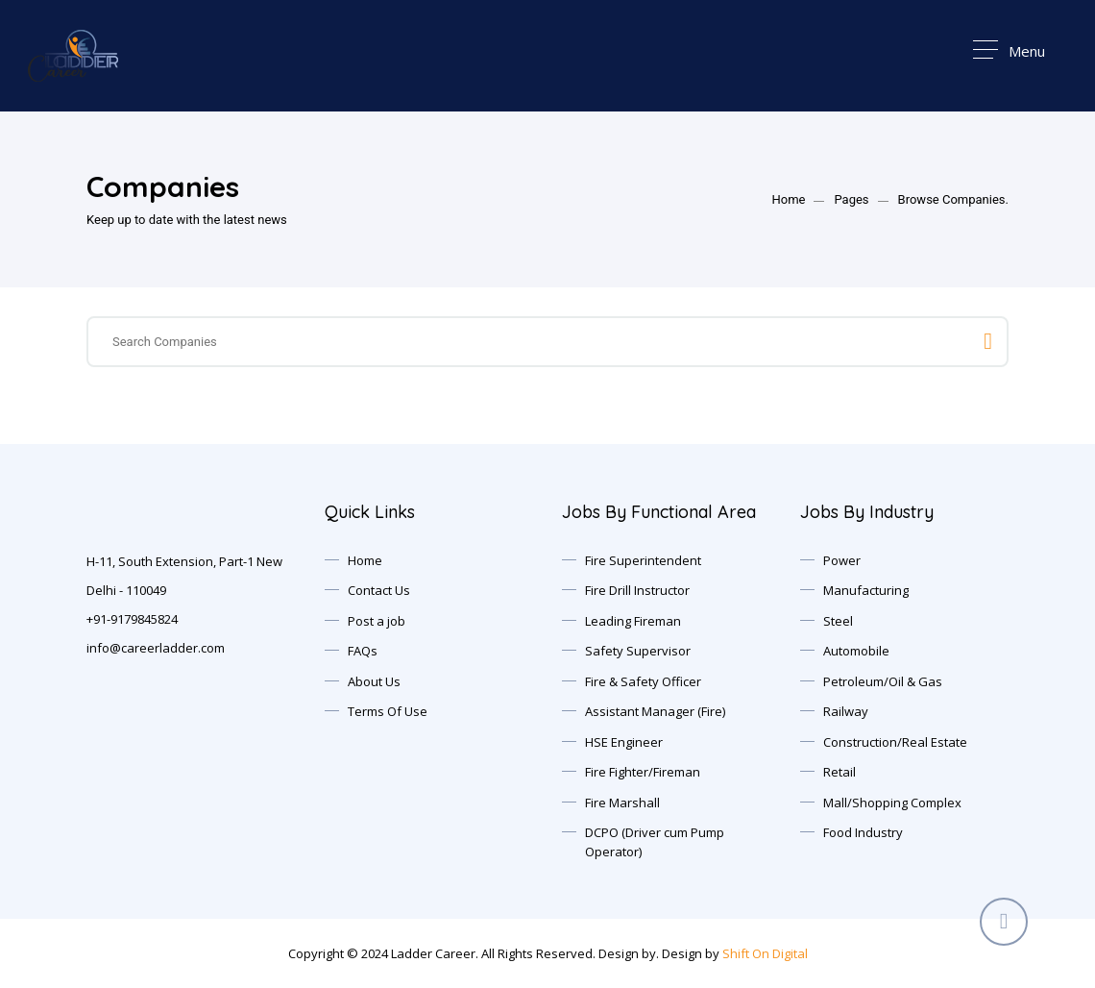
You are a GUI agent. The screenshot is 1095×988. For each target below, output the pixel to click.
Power (842, 560)
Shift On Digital (765, 953)
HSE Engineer (624, 742)
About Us (374, 681)
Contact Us (379, 590)
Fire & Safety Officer (643, 681)
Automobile (856, 650)
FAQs (362, 650)
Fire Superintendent (643, 560)
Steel (838, 621)
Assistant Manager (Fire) (655, 711)
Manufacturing (866, 590)
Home (788, 199)
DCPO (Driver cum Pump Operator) (654, 842)
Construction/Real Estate (895, 742)
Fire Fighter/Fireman (642, 771)
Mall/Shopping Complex (892, 802)
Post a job (376, 621)
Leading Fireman (633, 621)
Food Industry (863, 832)
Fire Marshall (622, 802)
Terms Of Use (387, 711)
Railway (845, 711)
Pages (851, 199)
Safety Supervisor (638, 650)
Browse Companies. (953, 199)
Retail (839, 771)
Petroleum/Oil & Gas (882, 681)
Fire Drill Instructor (637, 590)
